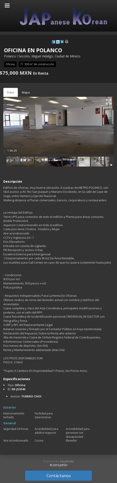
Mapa (26, 92)
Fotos (10, 92)
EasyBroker (67, 461)
